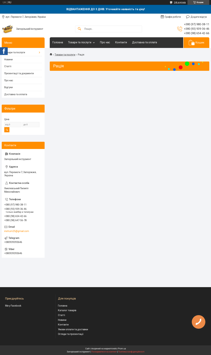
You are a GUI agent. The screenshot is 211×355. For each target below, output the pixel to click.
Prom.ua (122, 348)
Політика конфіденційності (131, 352)
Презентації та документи (19, 73)
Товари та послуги (79, 42)
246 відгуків (180, 2)
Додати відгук (199, 16)
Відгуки (8, 87)
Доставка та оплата (144, 42)
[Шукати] (79, 29)
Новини (8, 59)
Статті (7, 66)
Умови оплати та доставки (73, 329)
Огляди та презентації (70, 334)
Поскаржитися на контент (104, 352)
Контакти (121, 42)
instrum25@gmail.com (16, 231)
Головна (57, 42)
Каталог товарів (67, 310)
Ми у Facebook (13, 305)
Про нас (105, 42)
